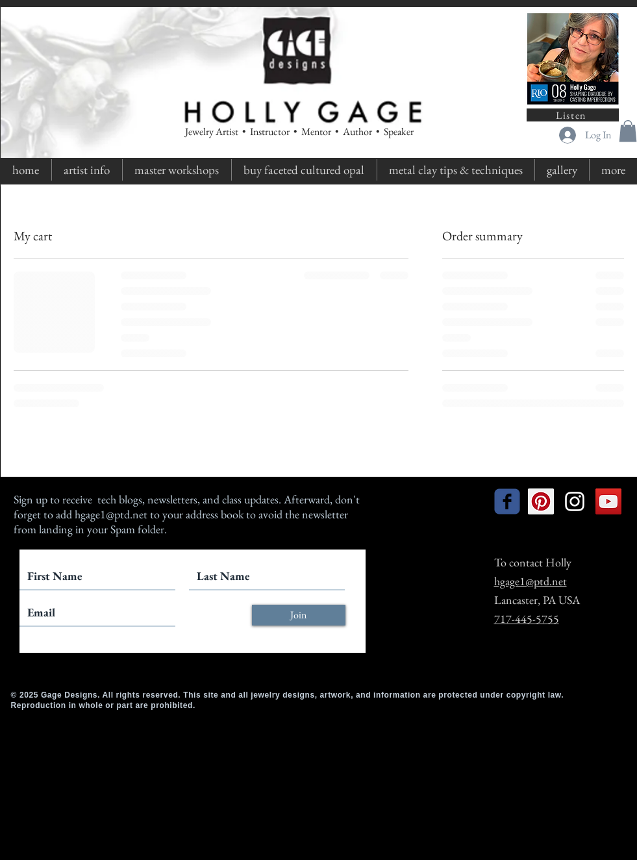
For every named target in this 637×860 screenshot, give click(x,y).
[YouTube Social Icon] (608, 501)
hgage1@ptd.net (111, 514)
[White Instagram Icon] (575, 501)
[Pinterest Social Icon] (541, 501)
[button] (628, 131)
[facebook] (507, 501)
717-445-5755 (526, 618)
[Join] (298, 615)
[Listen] (573, 114)
